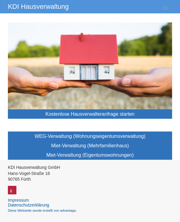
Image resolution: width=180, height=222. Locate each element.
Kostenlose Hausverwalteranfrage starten (90, 114)
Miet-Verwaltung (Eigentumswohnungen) (90, 155)
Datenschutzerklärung (28, 205)
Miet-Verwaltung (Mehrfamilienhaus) (90, 145)
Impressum (18, 200)
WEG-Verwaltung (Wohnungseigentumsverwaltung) (90, 136)
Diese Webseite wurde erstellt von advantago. (42, 210)
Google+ (12, 190)
